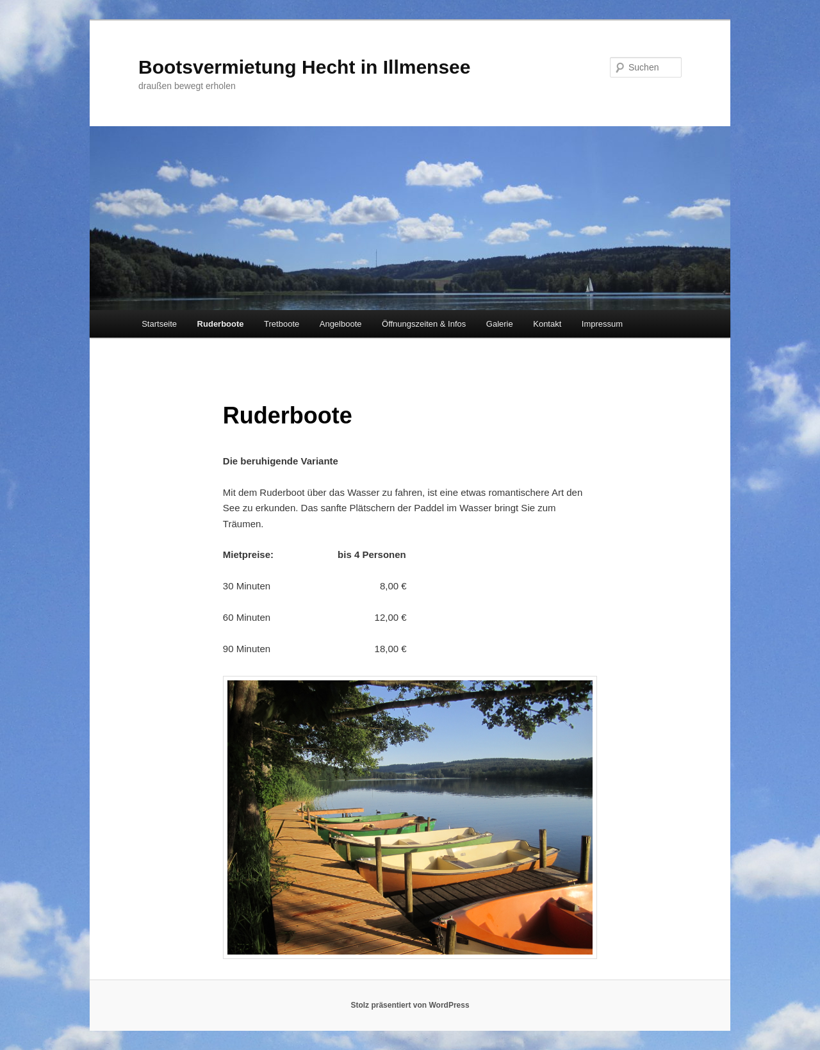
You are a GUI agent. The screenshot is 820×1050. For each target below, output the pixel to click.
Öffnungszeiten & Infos (424, 324)
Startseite (159, 324)
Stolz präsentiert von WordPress (409, 1005)
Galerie (499, 324)
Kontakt (547, 324)
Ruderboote (220, 324)
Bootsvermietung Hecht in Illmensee (304, 67)
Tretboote (281, 324)
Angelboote (341, 324)
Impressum (602, 324)
